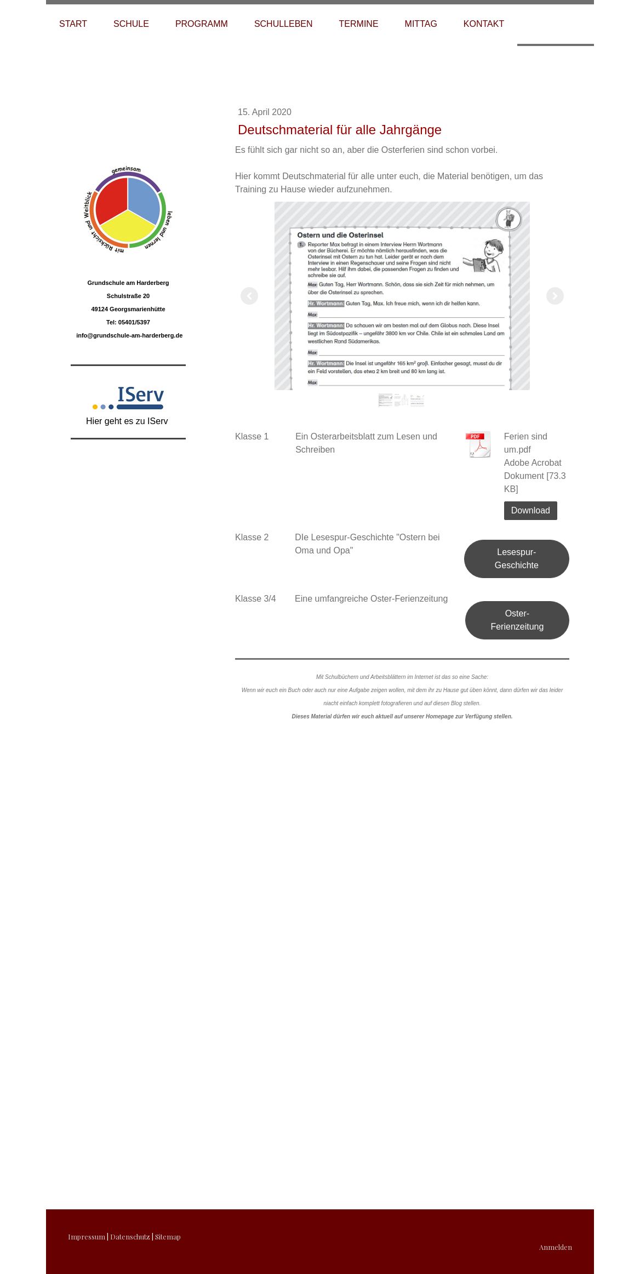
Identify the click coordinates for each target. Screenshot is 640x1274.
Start (73, 23)
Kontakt (484, 23)
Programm (201, 23)
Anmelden (555, 1247)
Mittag (421, 23)
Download (530, 510)
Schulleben (283, 23)
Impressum (86, 1236)
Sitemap (168, 1236)
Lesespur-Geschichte (517, 558)
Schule (131, 23)
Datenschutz (130, 1236)
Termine (359, 23)
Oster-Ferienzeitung (517, 620)
